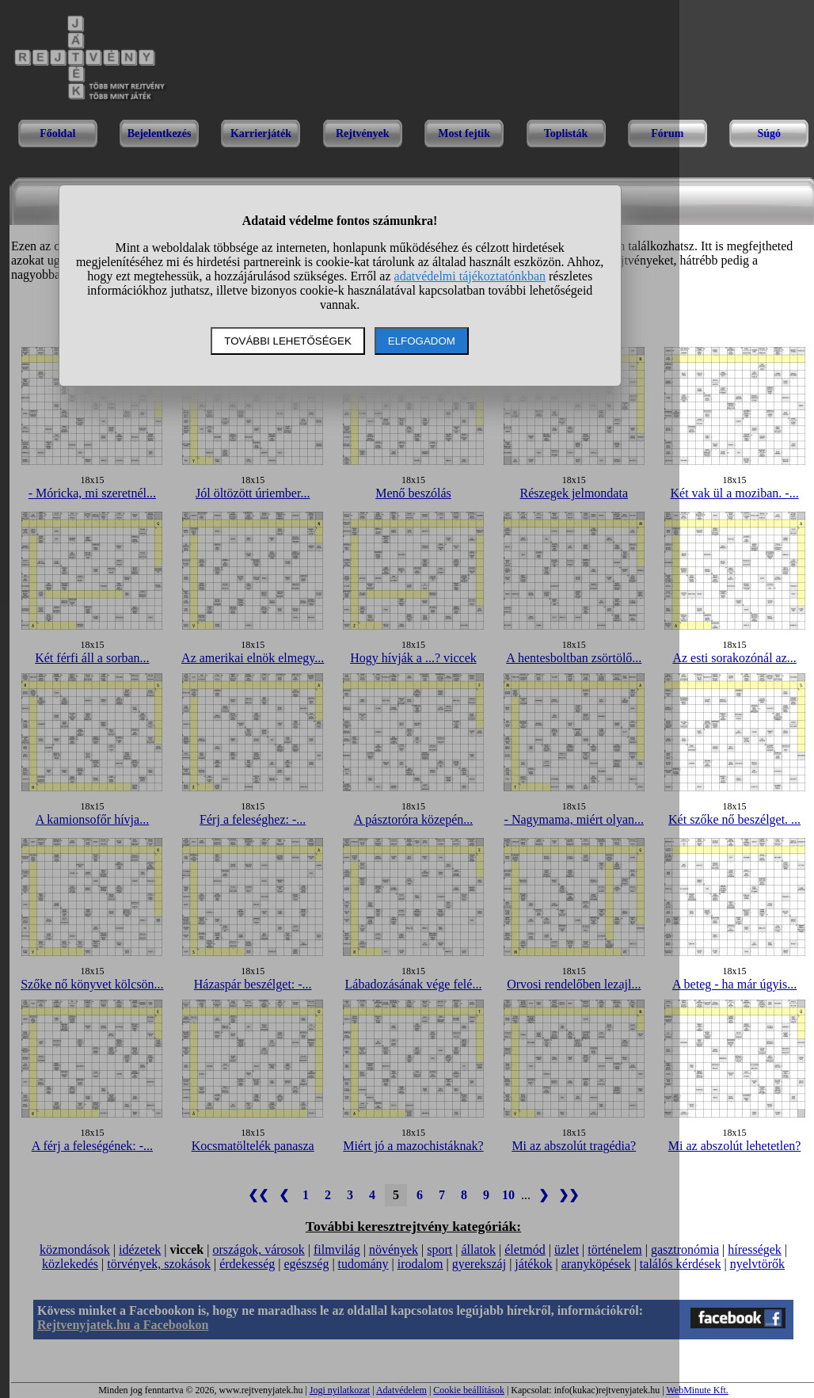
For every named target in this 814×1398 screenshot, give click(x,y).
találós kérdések (680, 1263)
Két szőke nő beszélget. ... (734, 819)
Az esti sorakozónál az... (734, 658)
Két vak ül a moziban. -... (735, 493)
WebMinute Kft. (697, 1390)
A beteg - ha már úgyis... (734, 984)
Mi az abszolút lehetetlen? (734, 1145)
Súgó (769, 133)
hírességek (755, 1249)
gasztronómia (685, 1249)
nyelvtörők (757, 1263)
